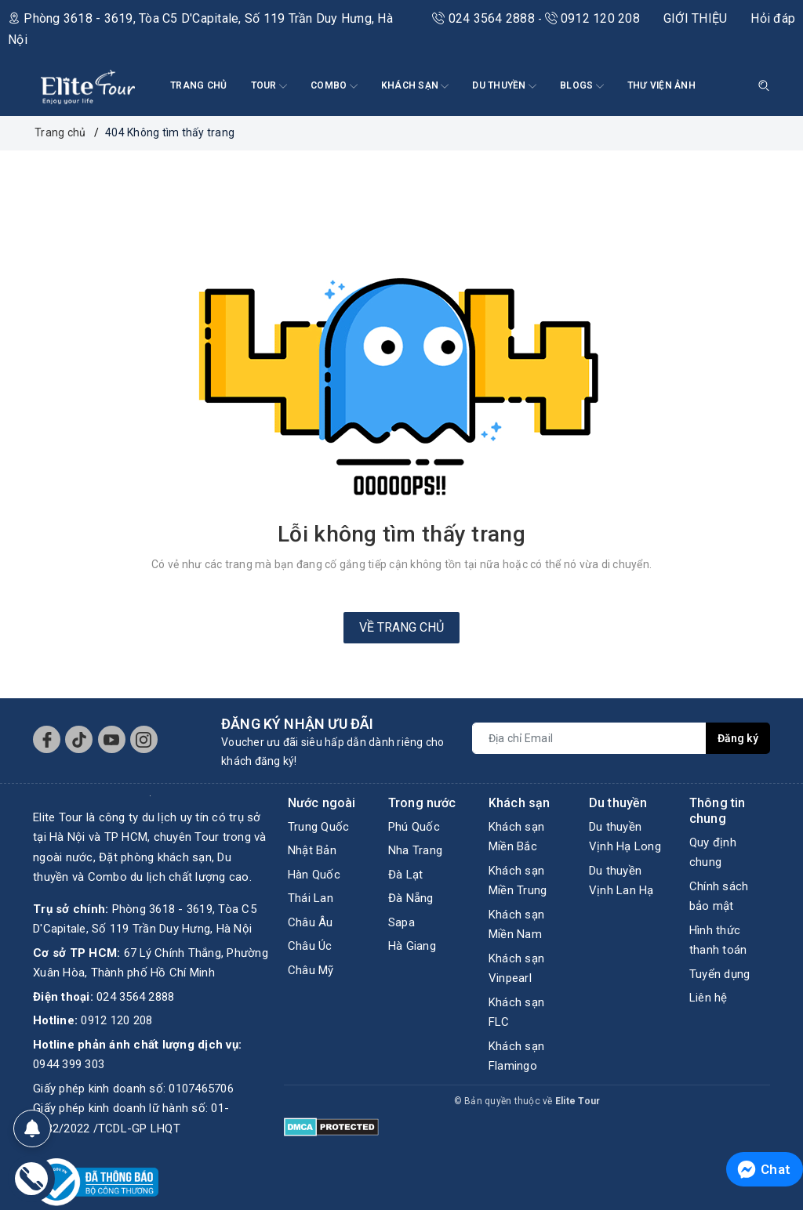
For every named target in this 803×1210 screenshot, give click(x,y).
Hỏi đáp (772, 18)
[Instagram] (144, 739)
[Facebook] (46, 739)
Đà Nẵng (411, 898)
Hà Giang (412, 946)
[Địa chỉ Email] (589, 738)
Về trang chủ (401, 627)
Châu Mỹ (311, 970)
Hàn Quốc (314, 875)
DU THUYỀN (504, 86)
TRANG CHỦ (198, 85)
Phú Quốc (414, 827)
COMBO (334, 86)
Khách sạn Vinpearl (516, 968)
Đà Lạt (405, 875)
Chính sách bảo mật (719, 896)
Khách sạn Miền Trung (518, 881)
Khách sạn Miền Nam (516, 925)
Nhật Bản (312, 850)
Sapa (401, 922)
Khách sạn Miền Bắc (516, 837)
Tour (269, 86)
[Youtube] (111, 739)
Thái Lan (310, 898)
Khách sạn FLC (516, 1012)
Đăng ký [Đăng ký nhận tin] (738, 738)
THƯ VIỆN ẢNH (661, 85)
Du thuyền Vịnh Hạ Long (625, 837)
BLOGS (582, 86)
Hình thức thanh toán (718, 940)
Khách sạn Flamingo (516, 1056)
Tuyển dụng (719, 974)
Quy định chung (712, 852)
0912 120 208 (592, 18)
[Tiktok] (79, 739)
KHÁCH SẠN (415, 86)
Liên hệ (708, 998)
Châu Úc (310, 946)
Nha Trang (415, 850)
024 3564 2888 (485, 18)
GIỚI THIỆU (695, 18)
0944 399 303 (68, 1064)
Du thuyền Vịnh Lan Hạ (621, 881)
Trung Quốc (319, 827)
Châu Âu (310, 922)
